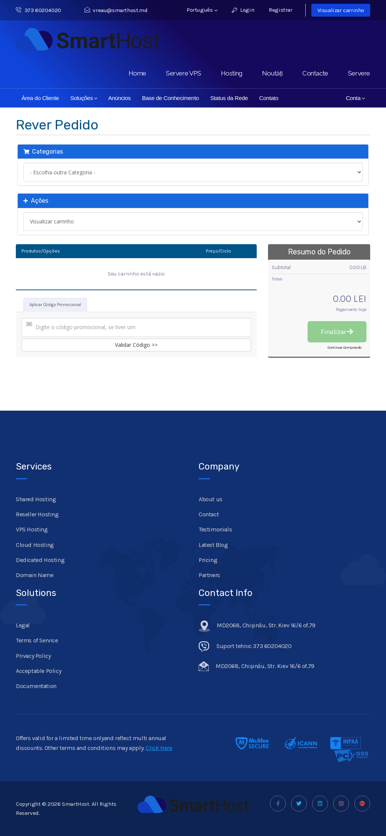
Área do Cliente (40, 98)
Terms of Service (37, 640)
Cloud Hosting (35, 544)
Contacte (315, 73)
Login (243, 9)
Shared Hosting (36, 499)
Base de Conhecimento (170, 98)
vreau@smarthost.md (115, 10)
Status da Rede (229, 98)
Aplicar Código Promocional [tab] (55, 304)
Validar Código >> (136, 344)
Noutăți (272, 73)
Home (137, 73)
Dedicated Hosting (40, 559)
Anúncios (119, 98)
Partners (209, 575)
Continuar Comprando (344, 347)
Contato (269, 98)
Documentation (36, 686)
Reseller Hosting (37, 514)
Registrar (280, 9)
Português (202, 9)
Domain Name (35, 575)
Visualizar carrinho (340, 10)
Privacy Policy (33, 655)
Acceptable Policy (38, 670)
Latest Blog (213, 544)
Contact (209, 514)
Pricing (208, 559)
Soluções (83, 98)
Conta (355, 98)
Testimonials (215, 529)
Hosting (231, 73)
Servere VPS (183, 73)
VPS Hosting (32, 529)
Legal (23, 625)
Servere (359, 73)
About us (210, 499)
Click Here (159, 747)
